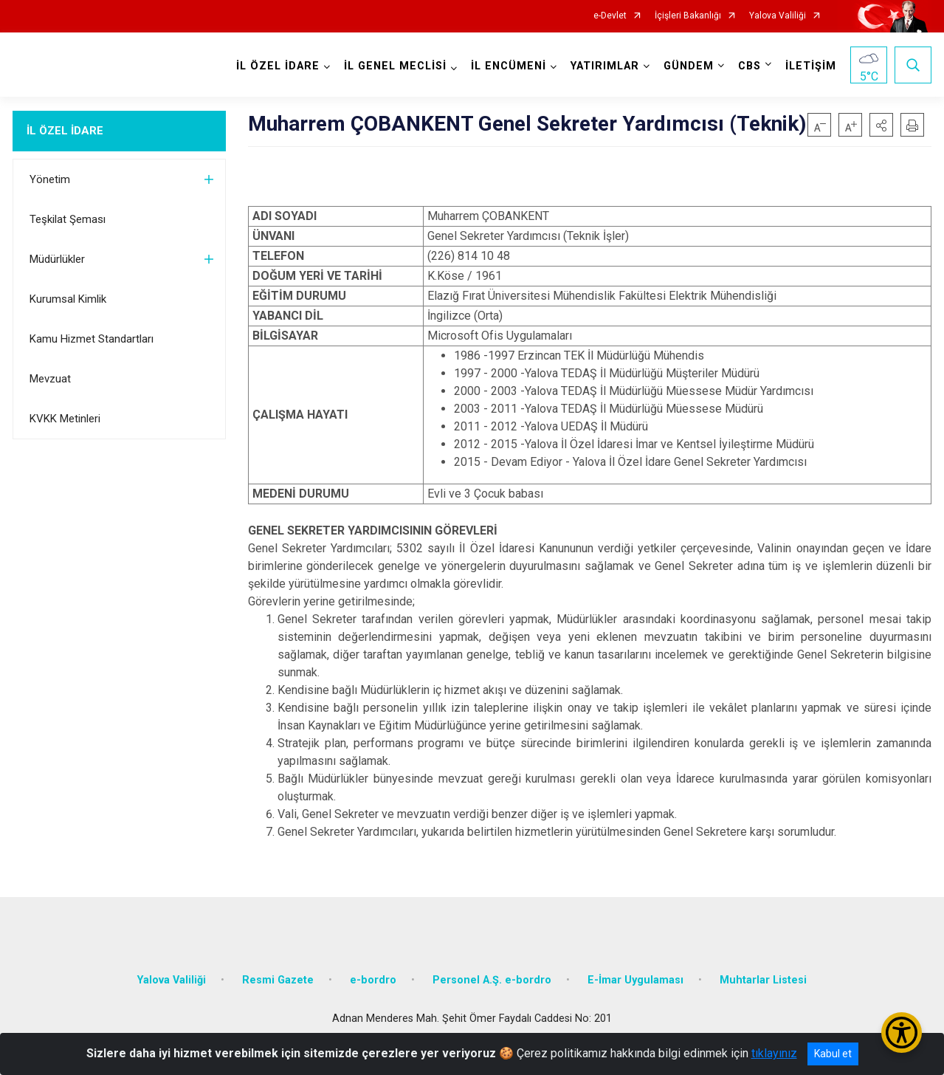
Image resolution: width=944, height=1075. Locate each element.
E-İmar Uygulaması (635, 980)
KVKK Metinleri (65, 418)
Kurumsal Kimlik (68, 299)
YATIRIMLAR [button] (605, 66)
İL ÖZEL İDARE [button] (278, 66)
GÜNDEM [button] (689, 66)
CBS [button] (749, 66)
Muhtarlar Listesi (763, 980)
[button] (881, 125)
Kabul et (833, 1053)
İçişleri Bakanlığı (688, 16)
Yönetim (50, 179)
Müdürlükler (57, 259)
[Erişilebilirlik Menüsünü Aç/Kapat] (901, 1032)
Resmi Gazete (278, 980)
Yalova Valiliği (777, 16)
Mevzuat (50, 378)
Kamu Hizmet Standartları (92, 339)
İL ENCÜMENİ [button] (508, 66)
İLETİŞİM (810, 66)
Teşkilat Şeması (68, 219)
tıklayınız (774, 1053)
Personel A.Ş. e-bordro (492, 980)
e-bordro (373, 980)
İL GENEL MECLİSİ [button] (395, 66)
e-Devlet (610, 16)
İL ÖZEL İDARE (65, 130)
